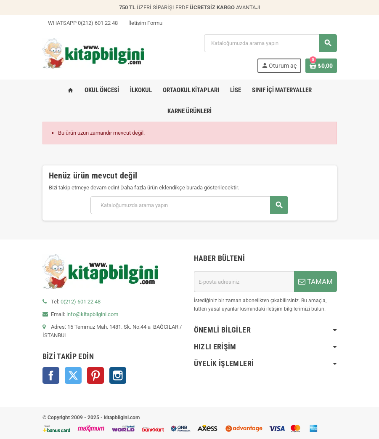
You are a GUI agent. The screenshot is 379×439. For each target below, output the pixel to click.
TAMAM (315, 281)
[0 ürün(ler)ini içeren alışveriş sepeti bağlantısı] (321, 66)
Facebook (50, 375)
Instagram (117, 375)
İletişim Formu (142, 23)
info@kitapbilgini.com (92, 314)
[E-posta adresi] (244, 281)
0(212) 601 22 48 (81, 301)
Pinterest (95, 375)
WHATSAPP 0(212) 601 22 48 (80, 23)
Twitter (73, 375)
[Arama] (270, 43)
